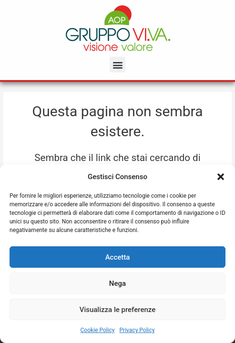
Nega (117, 283)
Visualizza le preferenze (118, 309)
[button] (220, 177)
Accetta (117, 257)
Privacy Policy (137, 330)
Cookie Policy (98, 330)
